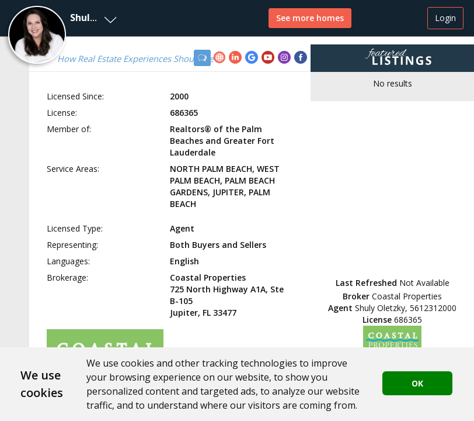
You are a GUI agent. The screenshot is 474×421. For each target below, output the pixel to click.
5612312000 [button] (433, 307)
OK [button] (417, 383)
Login (445, 17)
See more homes (310, 17)
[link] (221, 59)
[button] (61, 18)
